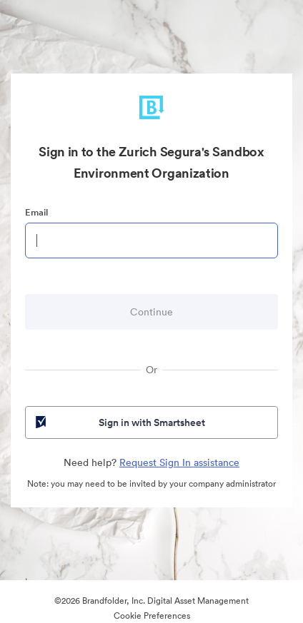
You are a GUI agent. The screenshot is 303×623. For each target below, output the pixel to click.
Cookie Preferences (152, 615)
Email (36, 212)
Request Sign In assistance (179, 462)
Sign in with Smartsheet (119, 422)
